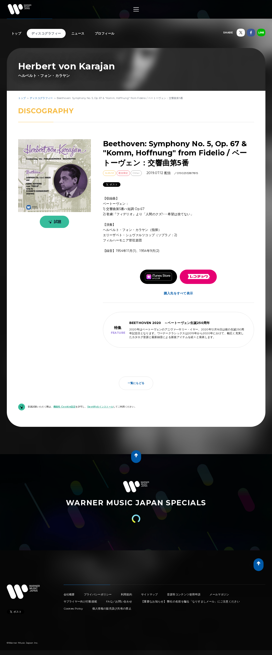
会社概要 (69, 594)
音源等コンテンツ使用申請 (184, 594)
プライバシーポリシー (98, 594)
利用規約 (126, 594)
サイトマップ (149, 594)
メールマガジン (219, 594)
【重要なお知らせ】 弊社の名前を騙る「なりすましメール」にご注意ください (190, 601)
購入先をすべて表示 (178, 293)
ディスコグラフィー (46, 33)
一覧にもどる (136, 383)
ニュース (78, 33)
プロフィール (105, 33)
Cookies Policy (73, 608)
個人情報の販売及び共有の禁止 (111, 608)
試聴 (54, 221)
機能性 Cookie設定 (64, 406)
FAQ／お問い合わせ (119, 601)
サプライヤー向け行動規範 (80, 601)
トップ (16, 33)
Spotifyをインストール (100, 406)
